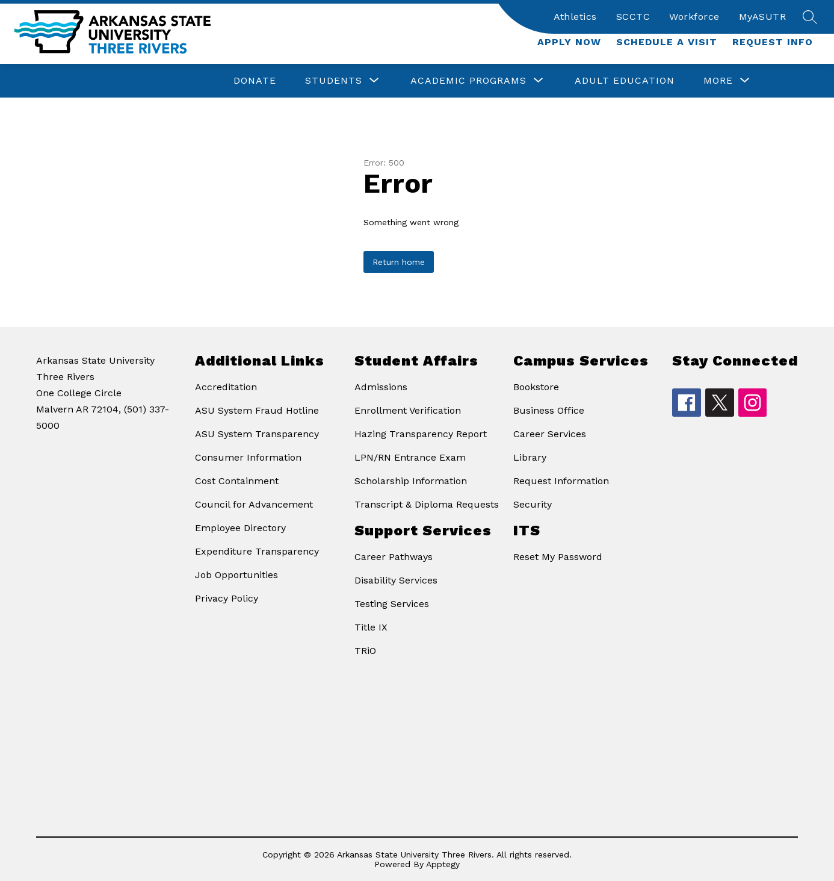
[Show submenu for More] (718, 80)
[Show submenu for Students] (333, 80)
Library (529, 457)
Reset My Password (557, 556)
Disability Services (395, 580)
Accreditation (226, 387)
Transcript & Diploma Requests (426, 504)
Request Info (772, 42)
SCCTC (633, 16)
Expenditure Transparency (257, 551)
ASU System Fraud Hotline (257, 410)
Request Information (561, 481)
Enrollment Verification (407, 410)
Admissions (380, 387)
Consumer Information (248, 457)
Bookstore (536, 387)
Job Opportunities (236, 575)
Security (532, 504)
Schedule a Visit (666, 42)
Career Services (549, 434)
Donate (254, 80)
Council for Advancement (254, 504)
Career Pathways (393, 556)
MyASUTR (762, 16)
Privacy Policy (226, 598)
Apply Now (569, 42)
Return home (398, 262)
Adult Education (625, 80)
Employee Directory (240, 528)
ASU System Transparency (257, 434)
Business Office (548, 410)
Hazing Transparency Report (420, 434)
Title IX (371, 627)
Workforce (694, 16)
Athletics (575, 16)
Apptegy (443, 864)
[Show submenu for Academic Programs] (468, 80)
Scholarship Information (410, 481)
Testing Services (391, 603)
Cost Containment (237, 481)
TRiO (365, 650)
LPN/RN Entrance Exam (410, 457)
